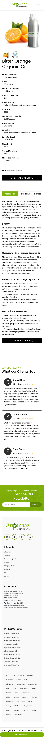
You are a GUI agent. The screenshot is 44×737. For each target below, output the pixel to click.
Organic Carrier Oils (11, 644)
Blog (5, 573)
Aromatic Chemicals (11, 661)
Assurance (7, 562)
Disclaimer (7, 569)
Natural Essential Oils (11, 634)
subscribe (36, 504)
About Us (7, 552)
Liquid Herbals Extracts (12, 654)
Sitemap (7, 576)
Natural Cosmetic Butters (12, 658)
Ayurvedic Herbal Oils (11, 665)
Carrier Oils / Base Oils (12, 641)
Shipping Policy (9, 566)
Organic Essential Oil (11, 637)
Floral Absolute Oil (10, 651)
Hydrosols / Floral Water (12, 647)
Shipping (7, 555)
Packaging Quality (10, 559)
